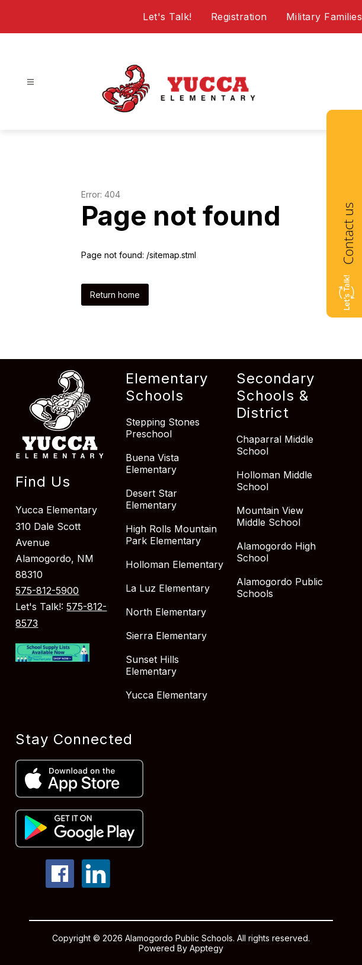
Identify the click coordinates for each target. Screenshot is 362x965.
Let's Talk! (167, 17)
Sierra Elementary (166, 636)
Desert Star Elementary (151, 499)
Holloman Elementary (174, 564)
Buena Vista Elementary (152, 463)
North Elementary (166, 612)
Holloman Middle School (274, 481)
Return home (115, 295)
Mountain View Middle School (269, 516)
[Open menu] (30, 82)
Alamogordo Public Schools (279, 587)
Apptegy (206, 948)
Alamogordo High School (276, 552)
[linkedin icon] (96, 884)
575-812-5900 (47, 590)
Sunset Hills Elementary (152, 665)
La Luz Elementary (168, 588)
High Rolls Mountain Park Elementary (171, 535)
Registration (239, 17)
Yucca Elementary (166, 695)
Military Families (324, 17)
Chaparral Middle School (274, 445)
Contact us (347, 233)
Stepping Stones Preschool (163, 428)
